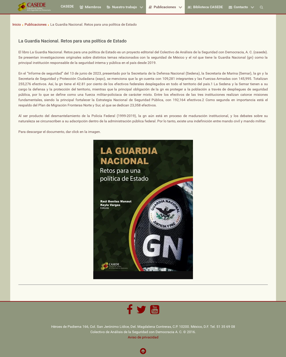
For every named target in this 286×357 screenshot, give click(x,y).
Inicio (16, 24)
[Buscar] (262, 7)
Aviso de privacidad (143, 337)
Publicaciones (36, 24)
